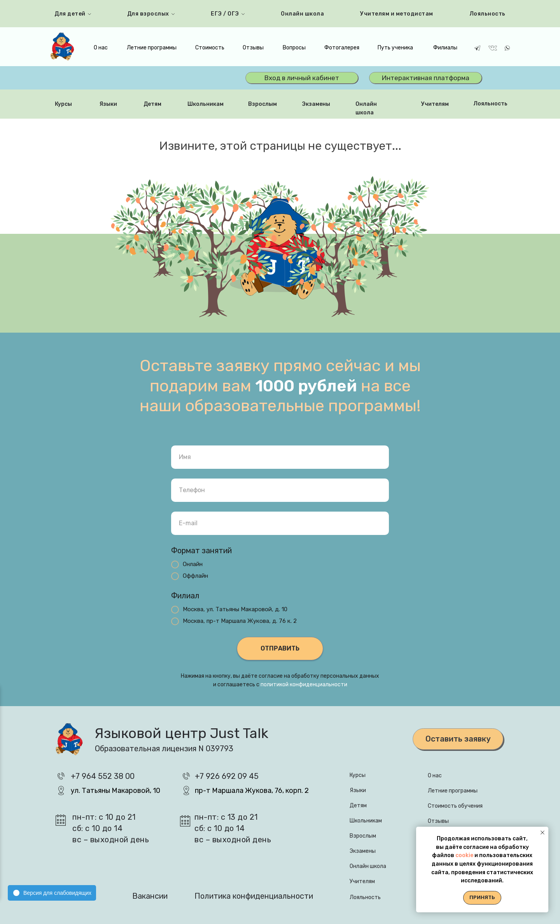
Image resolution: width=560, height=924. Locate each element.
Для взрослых (148, 14)
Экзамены (316, 104)
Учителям (434, 104)
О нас (101, 47)
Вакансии (150, 896)
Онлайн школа (302, 14)
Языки (108, 104)
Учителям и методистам (396, 14)
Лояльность (487, 14)
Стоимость (209, 47)
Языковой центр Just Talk (181, 733)
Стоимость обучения (455, 806)
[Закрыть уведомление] (542, 832)
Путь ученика (395, 47)
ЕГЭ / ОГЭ (225, 14)
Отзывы (253, 47)
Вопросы (294, 47)
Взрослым (262, 104)
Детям (152, 104)
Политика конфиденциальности (253, 896)
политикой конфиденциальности (304, 684)
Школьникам (205, 104)
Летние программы (152, 47)
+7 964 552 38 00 (103, 776)
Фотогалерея (341, 47)
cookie (464, 855)
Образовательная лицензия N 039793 (164, 748)
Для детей (70, 14)
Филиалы (445, 47)
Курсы (63, 104)
